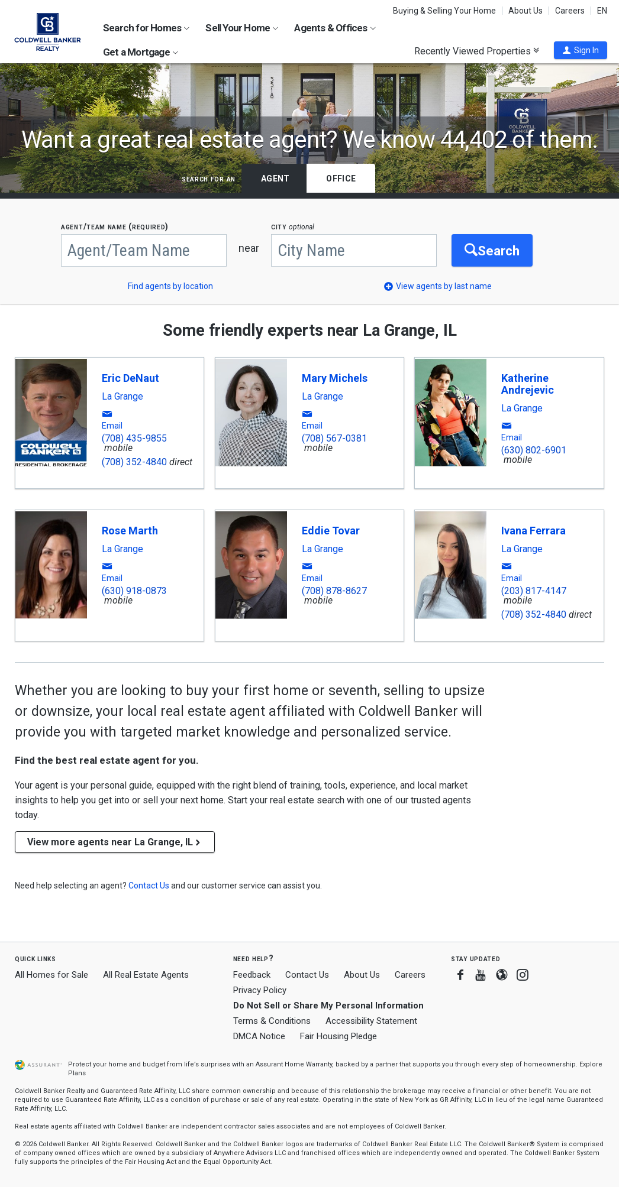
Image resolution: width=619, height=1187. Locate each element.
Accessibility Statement (371, 1021)
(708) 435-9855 (134, 438)
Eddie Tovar (331, 530)
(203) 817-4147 (533, 590)
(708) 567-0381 (334, 438)
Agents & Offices (334, 28)
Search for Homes (146, 28)
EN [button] (602, 10)
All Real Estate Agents (146, 974)
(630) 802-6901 (533, 450)
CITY (292, 226)
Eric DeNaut (130, 378)
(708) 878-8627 (334, 590)
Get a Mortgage (140, 52)
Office (341, 178)
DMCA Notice (259, 1036)
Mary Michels (334, 378)
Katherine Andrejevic (527, 384)
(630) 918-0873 (134, 590)
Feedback (251, 975)
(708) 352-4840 (134, 462)
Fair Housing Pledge (338, 1036)
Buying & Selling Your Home (444, 11)
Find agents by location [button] (170, 286)
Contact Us (307, 974)
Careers (570, 11)
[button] (580, 50)
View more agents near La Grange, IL (114, 842)
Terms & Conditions (272, 1021)
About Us (525, 11)
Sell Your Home (241, 28)
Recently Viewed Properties (476, 51)
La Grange (122, 396)
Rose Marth (130, 530)
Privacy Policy (259, 990)
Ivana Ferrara (533, 530)
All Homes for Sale (51, 974)
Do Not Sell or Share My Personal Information (328, 1005)
